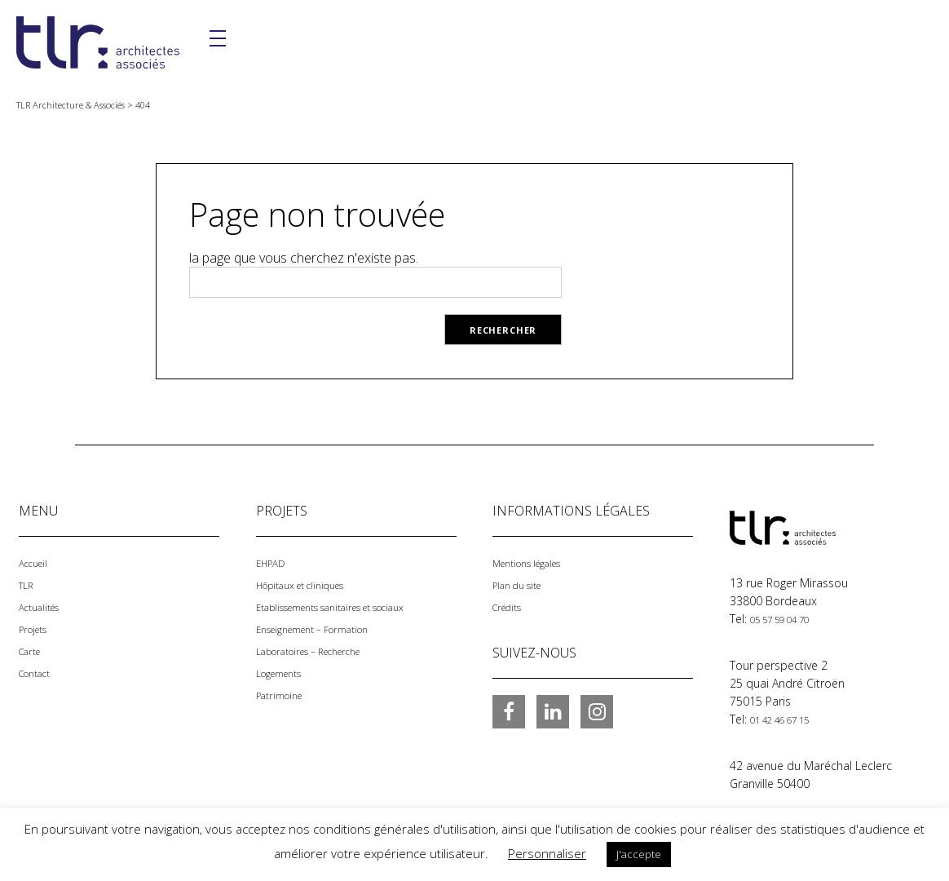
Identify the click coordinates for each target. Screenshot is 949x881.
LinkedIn (552, 709)
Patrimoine (284, 689)
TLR (28, 583)
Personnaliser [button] (547, 853)
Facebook (508, 709)
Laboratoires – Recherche (323, 647)
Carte (33, 647)
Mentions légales (536, 562)
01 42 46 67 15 (789, 718)
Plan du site (523, 583)
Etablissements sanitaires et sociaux (352, 605)
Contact (39, 668)
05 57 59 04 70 (789, 618)
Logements (285, 668)
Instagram (596, 709)
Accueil (37, 562)
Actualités (44, 605)
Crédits (511, 605)
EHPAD (274, 562)
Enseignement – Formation (326, 626)
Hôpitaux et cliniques (311, 583)
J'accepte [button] (638, 854)
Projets (37, 626)
